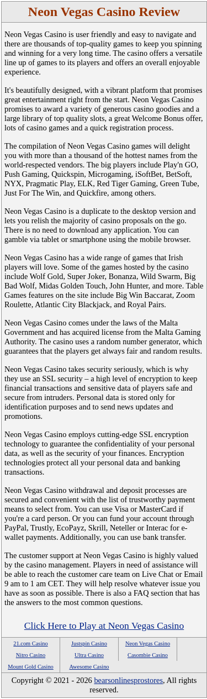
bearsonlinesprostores (128, 680)
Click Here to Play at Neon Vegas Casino (104, 625)
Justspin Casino (89, 643)
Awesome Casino (89, 667)
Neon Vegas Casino (147, 643)
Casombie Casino (148, 655)
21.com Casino (30, 643)
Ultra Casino (89, 655)
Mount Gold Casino (31, 667)
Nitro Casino (30, 655)
